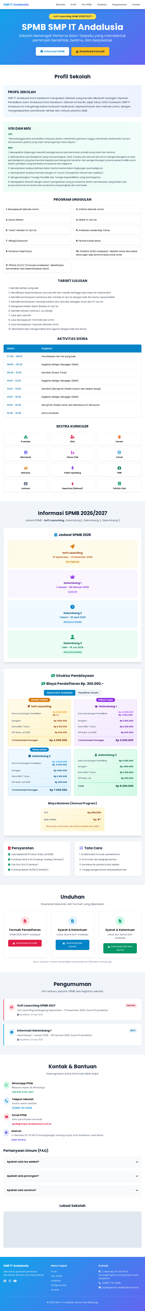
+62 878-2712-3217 (23, 1092)
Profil (73, 4)
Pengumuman (119, 4)
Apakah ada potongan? (72, 1176)
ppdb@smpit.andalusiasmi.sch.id (31, 1124)
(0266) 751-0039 (22, 1108)
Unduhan (102, 4)
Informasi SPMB (52, 51)
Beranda (60, 4)
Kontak (136, 4)
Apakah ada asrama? (72, 1190)
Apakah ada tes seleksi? (72, 1161)
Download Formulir (90, 51)
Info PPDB (86, 4)
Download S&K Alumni (72, 944)
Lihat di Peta (18, 1139)
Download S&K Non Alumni (120, 948)
